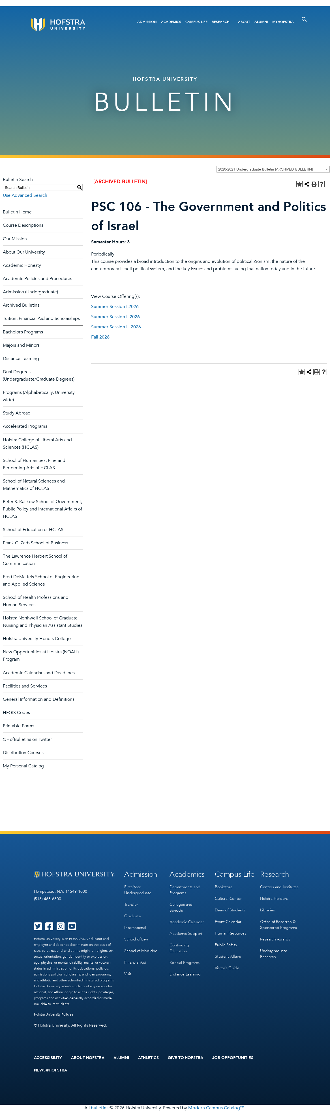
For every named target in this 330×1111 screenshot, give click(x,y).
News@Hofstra (50, 1070)
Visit (127, 974)
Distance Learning (21, 358)
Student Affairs (228, 956)
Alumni (261, 21)
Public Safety (226, 945)
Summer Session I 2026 (115, 307)
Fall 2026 (100, 337)
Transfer (131, 904)
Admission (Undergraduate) (30, 292)
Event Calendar (228, 921)
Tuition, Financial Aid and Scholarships (41, 318)
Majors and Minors (21, 345)
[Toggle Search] (304, 19)
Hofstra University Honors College (37, 639)
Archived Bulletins (21, 305)
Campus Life (196, 21)
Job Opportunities (232, 1058)
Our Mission (15, 239)
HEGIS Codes (16, 713)
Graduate (132, 916)
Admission (147, 21)
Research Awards (275, 939)
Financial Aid (135, 962)
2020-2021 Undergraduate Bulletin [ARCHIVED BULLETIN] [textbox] (265, 169)
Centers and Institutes (279, 887)
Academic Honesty (22, 265)
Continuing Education (179, 948)
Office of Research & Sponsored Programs (278, 924)
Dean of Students (230, 910)
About (244, 21)
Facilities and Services (25, 686)
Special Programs (185, 962)
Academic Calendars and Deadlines (39, 673)
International (135, 927)
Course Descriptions (23, 225)
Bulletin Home (17, 212)
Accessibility (48, 1058)
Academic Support (186, 933)
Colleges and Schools (181, 907)
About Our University (24, 252)
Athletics (148, 1058)
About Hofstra (87, 1058)
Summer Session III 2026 (116, 327)
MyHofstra (283, 21)
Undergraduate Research (273, 953)
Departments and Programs (185, 890)
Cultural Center (228, 898)
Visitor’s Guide (227, 968)
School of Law (136, 939)
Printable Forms (18, 726)
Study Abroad (17, 413)
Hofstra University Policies (53, 1014)
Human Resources (230, 933)
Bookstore (223, 887)
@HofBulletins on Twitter (27, 739)
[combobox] (273, 169)
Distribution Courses (23, 753)
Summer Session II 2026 (115, 317)
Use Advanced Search (25, 195)
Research (221, 21)
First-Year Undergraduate (137, 890)
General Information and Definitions (38, 699)
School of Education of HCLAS (33, 530)
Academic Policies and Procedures (37, 279)
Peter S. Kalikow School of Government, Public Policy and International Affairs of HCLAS (42, 509)
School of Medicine (140, 950)
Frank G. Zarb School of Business (35, 543)
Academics (171, 21)
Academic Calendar (187, 922)
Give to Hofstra (185, 1058)
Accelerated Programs (25, 426)
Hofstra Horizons (274, 898)
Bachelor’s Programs (23, 332)
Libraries (267, 910)
